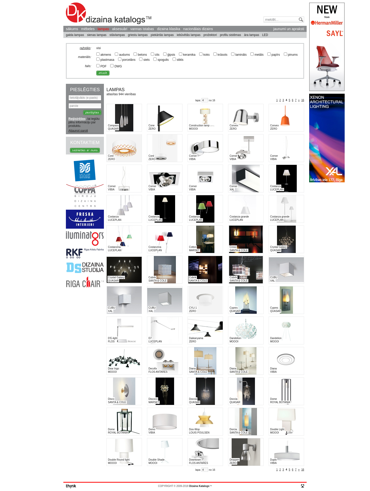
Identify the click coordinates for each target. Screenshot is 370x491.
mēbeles (88, 29)
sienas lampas (96, 35)
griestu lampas (138, 35)
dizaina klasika (168, 29)
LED (265, 35)
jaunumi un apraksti (288, 29)
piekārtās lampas (162, 35)
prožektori (210, 35)
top (302, 485)
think (71, 486)
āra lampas (251, 35)
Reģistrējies (77, 119)
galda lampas (75, 35)
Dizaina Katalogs (108, 13)
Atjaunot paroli (78, 130)
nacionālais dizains (198, 29)
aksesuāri (119, 29)
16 (302, 100)
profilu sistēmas (230, 35)
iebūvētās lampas (188, 35)
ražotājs (85, 48)
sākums (72, 29)
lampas (103, 29)
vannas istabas (142, 29)
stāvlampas (117, 35)
